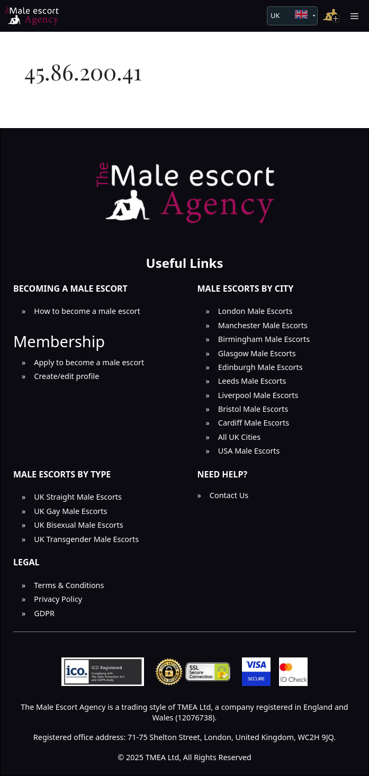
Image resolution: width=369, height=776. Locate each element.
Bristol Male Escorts (253, 409)
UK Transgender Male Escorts (86, 539)
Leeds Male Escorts (252, 381)
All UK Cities (239, 437)
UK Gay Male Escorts (70, 511)
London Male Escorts (255, 311)
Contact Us (229, 495)
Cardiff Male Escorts (253, 423)
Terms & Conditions (69, 585)
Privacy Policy (58, 599)
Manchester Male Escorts (263, 325)
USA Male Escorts (249, 451)
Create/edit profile (66, 376)
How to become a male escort (87, 311)
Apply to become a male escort (89, 362)
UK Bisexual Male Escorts (78, 525)
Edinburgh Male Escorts (260, 367)
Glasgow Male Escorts (257, 353)
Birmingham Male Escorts (264, 339)
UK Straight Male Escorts (78, 497)
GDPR (44, 613)
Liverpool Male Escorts (258, 395)
